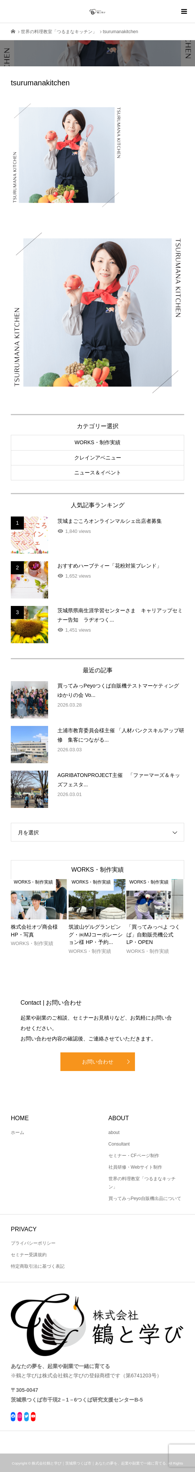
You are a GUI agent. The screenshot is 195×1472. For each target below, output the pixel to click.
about (114, 1132)
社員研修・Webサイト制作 (135, 1167)
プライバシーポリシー (33, 1243)
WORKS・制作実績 (97, 442)
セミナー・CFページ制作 (133, 1155)
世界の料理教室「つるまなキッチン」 (142, 1183)
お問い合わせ (97, 1062)
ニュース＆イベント (97, 473)
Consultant (119, 1144)
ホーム (17, 1132)
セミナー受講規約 (29, 1254)
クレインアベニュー (97, 458)
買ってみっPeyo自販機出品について (144, 1198)
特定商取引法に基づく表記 (38, 1266)
